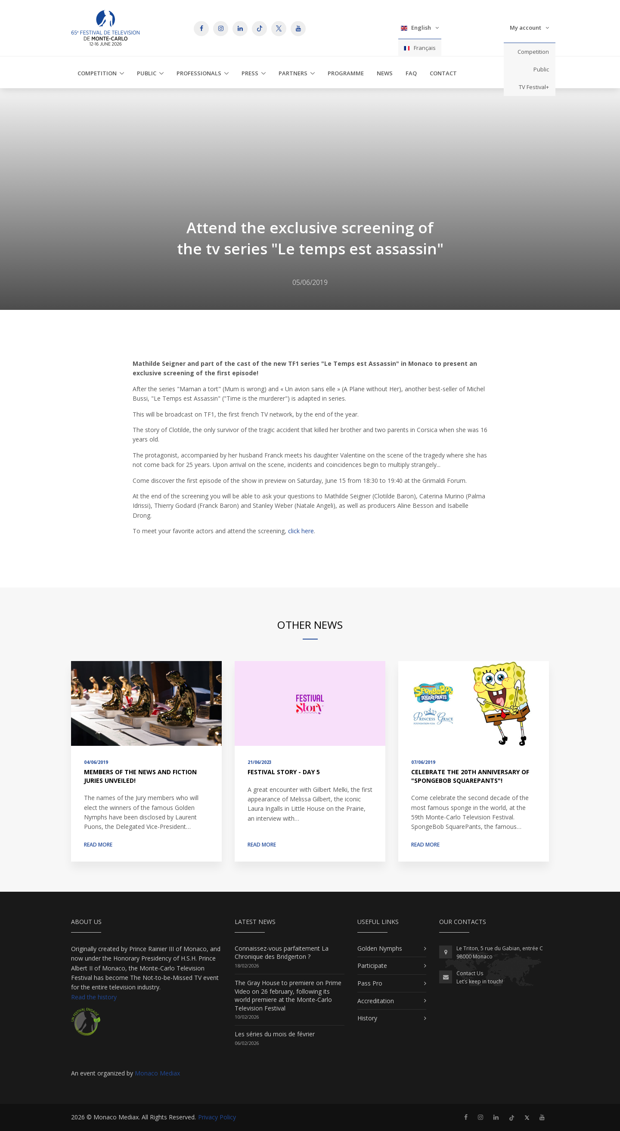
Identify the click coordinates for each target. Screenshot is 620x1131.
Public (541, 69)
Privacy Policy (217, 1117)
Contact (443, 73)
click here (301, 531)
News (385, 73)
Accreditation (375, 1001)
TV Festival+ (534, 87)
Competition (533, 52)
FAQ (411, 73)
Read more (98, 844)
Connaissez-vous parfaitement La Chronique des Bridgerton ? (282, 952)
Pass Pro (369, 983)
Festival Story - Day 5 (284, 772)
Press (250, 73)
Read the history (94, 997)
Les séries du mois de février (275, 1034)
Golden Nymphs (379, 948)
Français (420, 48)
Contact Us (470, 973)
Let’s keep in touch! (479, 981)
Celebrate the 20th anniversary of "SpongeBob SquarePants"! (470, 776)
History (367, 1018)
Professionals (199, 73)
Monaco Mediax (157, 1073)
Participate (372, 965)
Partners (293, 73)
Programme (346, 73)
